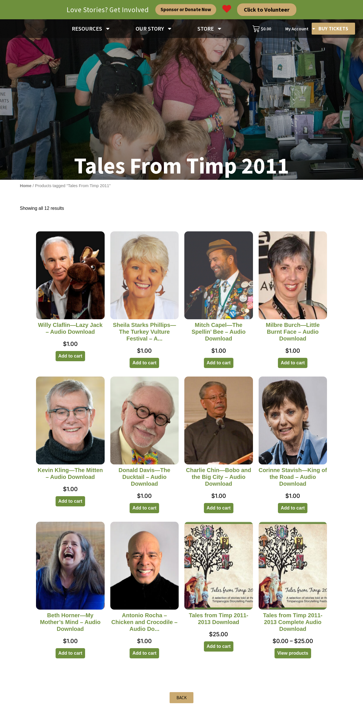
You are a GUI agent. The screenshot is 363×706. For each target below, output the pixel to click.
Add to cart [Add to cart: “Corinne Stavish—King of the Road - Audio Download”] (293, 508)
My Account (300, 29)
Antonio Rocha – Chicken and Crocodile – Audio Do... (144, 622)
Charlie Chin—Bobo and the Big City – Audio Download (218, 477)
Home (25, 185)
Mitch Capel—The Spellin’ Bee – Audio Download (219, 332)
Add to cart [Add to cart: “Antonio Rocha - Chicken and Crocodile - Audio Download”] (144, 653)
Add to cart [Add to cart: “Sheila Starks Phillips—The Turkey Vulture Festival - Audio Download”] (144, 362)
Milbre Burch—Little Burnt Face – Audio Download (293, 332)
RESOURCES (91, 29)
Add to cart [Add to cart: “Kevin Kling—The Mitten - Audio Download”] (70, 501)
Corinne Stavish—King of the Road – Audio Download (293, 477)
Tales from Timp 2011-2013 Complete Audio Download (292, 622)
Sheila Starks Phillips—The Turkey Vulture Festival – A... (144, 332)
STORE (209, 29)
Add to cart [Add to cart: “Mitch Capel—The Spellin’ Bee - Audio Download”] (219, 362)
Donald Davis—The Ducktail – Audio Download (144, 477)
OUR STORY (154, 29)
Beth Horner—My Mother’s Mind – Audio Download (70, 622)
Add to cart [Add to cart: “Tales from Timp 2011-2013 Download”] (219, 646)
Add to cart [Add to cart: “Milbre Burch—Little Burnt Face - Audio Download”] (293, 362)
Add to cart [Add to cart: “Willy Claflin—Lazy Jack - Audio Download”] (70, 356)
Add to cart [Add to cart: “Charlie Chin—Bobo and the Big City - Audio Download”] (219, 508)
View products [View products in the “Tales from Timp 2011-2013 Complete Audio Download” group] (292, 653)
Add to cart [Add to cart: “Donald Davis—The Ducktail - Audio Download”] (144, 508)
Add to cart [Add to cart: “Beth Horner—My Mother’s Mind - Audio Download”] (70, 653)
